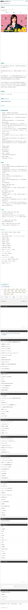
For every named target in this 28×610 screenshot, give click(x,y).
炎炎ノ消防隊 (4, 473)
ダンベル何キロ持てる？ (5, 428)
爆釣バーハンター (4, 409)
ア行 (2, 333)
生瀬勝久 (20, 292)
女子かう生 (3, 499)
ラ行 (17, 333)
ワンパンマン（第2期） (5, 411)
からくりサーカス (4, 443)
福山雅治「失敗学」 (6, 294)
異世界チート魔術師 (5, 426)
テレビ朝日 (3, 553)
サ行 (6, 333)
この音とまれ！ (4, 510)
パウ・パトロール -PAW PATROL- (7, 488)
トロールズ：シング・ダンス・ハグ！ (7, 421)
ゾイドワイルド (4, 483)
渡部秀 (13, 292)
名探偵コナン (4, 492)
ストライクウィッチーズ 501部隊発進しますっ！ (9, 404)
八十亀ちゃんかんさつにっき (6, 445)
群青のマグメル (4, 357)
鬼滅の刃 (3, 503)
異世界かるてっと (4, 402)
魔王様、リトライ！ (5, 432)
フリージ (3, 400)
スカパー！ (3, 551)
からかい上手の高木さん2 (6, 368)
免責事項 (3, 594)
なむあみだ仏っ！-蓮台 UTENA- (7, 376)
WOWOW (3, 546)
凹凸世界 (3, 508)
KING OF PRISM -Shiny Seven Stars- (7, 383)
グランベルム (4, 471)
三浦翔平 (5, 289)
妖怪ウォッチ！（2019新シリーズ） (7, 462)
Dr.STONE (3, 475)
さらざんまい (4, 449)
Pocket (8, 286)
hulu (2, 533)
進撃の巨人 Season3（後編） (6, 359)
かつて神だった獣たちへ (5, 387)
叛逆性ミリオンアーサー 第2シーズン (7, 447)
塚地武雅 (17, 289)
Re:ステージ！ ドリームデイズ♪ (7, 350)
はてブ (2, 286)
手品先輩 (3, 413)
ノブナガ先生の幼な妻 (5, 501)
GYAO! (3, 531)
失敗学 (24, 289)
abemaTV (3, 557)
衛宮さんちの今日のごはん (6, 520)
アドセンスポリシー (5, 596)
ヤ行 (15, 333)
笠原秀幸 (12, 294)
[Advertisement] (14, 274)
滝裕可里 (16, 292)
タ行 (7, 333)
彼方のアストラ (4, 430)
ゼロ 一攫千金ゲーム (24, 301)
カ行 (4, 333)
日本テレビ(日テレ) (3, 10)
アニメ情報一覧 (3, 334)
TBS (2, 542)
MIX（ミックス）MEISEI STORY (7, 490)
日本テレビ (5, 292)
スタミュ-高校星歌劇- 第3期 (6, 385)
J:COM (3, 535)
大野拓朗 (21, 289)
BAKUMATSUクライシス (5, 452)
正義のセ (9, 292)
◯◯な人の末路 (3, 301)
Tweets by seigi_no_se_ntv (6, 101)
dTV (2, 526)
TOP (5, 603)
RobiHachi (3, 381)
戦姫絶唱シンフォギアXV (5, 344)
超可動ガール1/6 (4, 497)
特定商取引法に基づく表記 (6, 592)
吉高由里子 (13, 289)
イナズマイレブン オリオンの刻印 (7, 460)
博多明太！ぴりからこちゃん (6, 346)
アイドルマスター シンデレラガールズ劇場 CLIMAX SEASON (11, 398)
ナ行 (9, 333)
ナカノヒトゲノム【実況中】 (6, 348)
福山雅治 (24, 292)
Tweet (5, 286)
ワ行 (19, 333)
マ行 (13, 333)
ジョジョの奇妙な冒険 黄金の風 (6, 464)
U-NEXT (3, 544)
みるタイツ (3, 512)
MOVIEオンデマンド (5, 1)
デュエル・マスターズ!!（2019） (7, 355)
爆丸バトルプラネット (5, 374)
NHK (2, 537)
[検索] (8, 587)
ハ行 (11, 333)
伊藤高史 (9, 289)
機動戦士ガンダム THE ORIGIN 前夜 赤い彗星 (9, 364)
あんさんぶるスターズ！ (5, 366)
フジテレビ (3, 555)
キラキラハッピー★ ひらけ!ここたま (7, 438)
